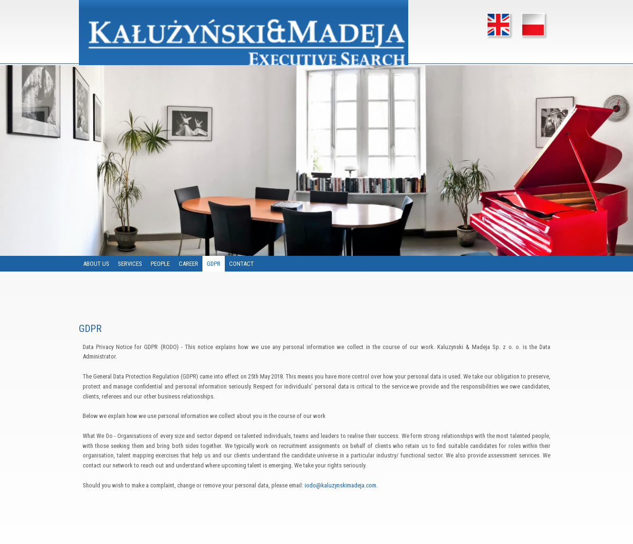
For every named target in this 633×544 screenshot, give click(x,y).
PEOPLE (160, 263)
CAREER (189, 263)
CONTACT (242, 263)
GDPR (214, 263)
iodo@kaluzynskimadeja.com (340, 485)
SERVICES (130, 263)
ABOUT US (96, 263)
